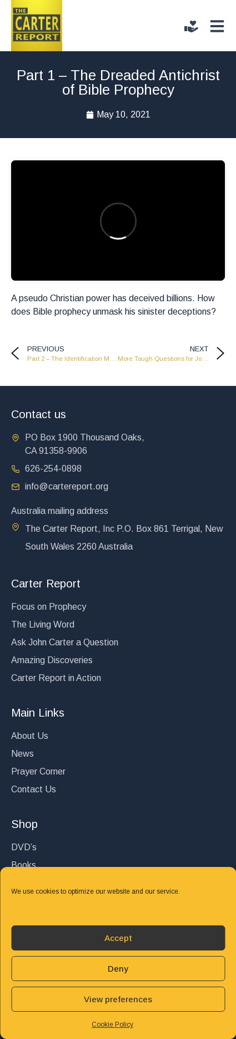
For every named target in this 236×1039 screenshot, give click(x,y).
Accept (118, 938)
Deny (118, 968)
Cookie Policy (112, 1024)
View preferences (118, 999)
